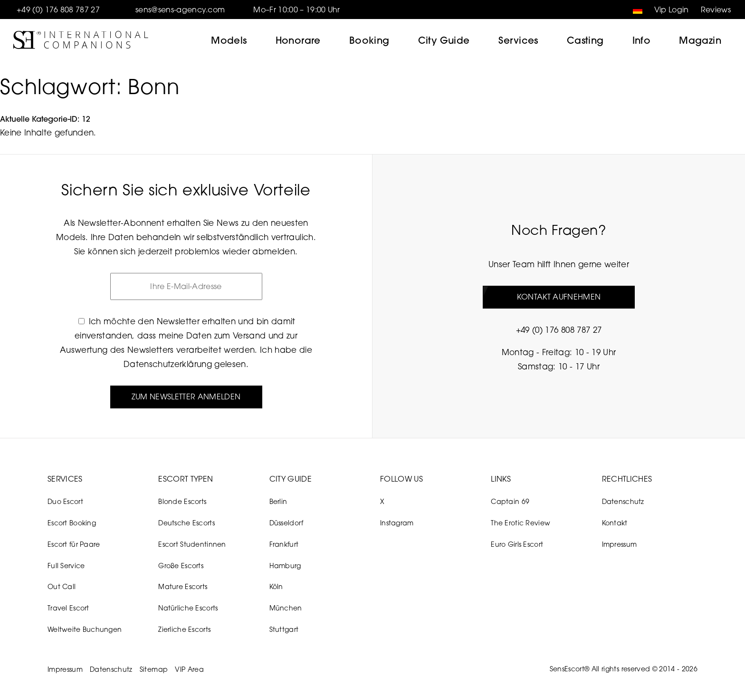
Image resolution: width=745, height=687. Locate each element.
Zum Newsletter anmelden (186, 396)
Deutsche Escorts (186, 523)
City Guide (444, 40)
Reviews (716, 9)
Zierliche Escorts (184, 629)
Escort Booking (72, 523)
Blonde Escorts (182, 501)
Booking (369, 40)
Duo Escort (65, 501)
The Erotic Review (520, 523)
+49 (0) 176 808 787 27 (58, 9)
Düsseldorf (286, 523)
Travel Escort (68, 608)
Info (641, 40)
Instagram (397, 523)
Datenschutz (623, 501)
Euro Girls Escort (517, 544)
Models (229, 40)
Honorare (298, 40)
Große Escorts (180, 565)
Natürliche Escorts (188, 608)
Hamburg (285, 565)
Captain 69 (510, 501)
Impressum (619, 544)
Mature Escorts (182, 586)
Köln (276, 586)
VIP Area (189, 669)
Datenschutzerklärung (168, 364)
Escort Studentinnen (192, 544)
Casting (585, 40)
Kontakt (615, 523)
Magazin (700, 40)
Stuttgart (284, 629)
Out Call (62, 586)
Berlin (278, 501)
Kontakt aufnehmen (559, 296)
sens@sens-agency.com (180, 9)
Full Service (66, 565)
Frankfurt (284, 544)
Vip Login (671, 9)
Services (518, 40)
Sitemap (154, 669)
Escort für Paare (74, 544)
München (285, 608)
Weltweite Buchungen (85, 629)
